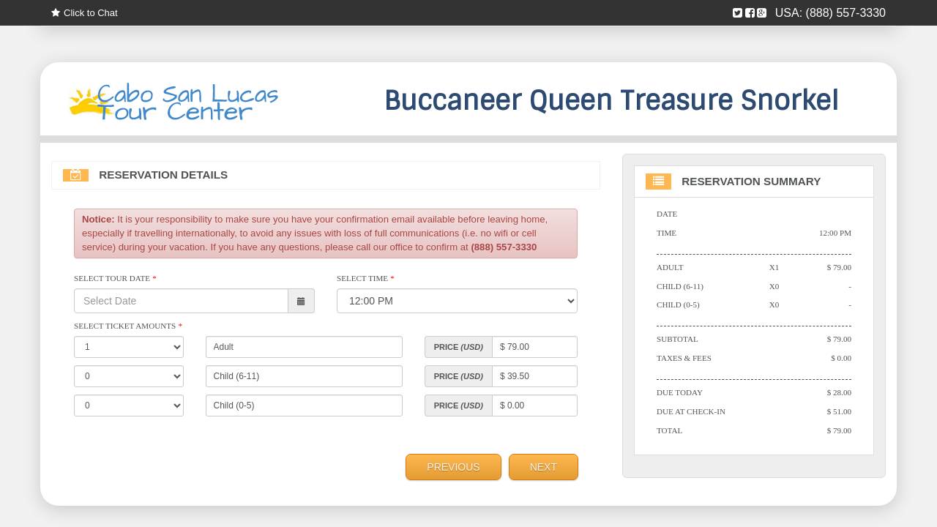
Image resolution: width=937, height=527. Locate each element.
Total (670, 431)
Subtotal (677, 340)
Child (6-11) (680, 287)
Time (666, 233)
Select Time (366, 279)
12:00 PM (835, 233)
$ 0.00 (841, 359)
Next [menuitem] (543, 468)
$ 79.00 (838, 268)
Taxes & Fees (684, 359)
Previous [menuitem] (453, 468)
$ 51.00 (838, 412)
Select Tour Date (115, 279)
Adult (670, 268)
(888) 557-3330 (846, 13)
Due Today (680, 393)
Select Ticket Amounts (128, 327)
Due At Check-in (691, 412)
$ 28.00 (838, 393)
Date (667, 214)
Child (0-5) (678, 306)
